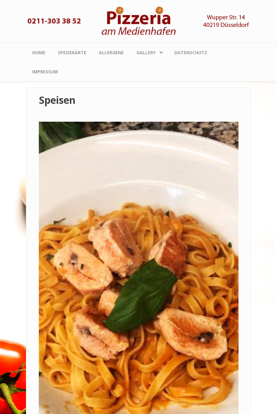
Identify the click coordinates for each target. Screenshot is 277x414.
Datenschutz (190, 53)
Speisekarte (72, 53)
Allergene (111, 53)
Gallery (146, 53)
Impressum (45, 72)
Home (38, 53)
